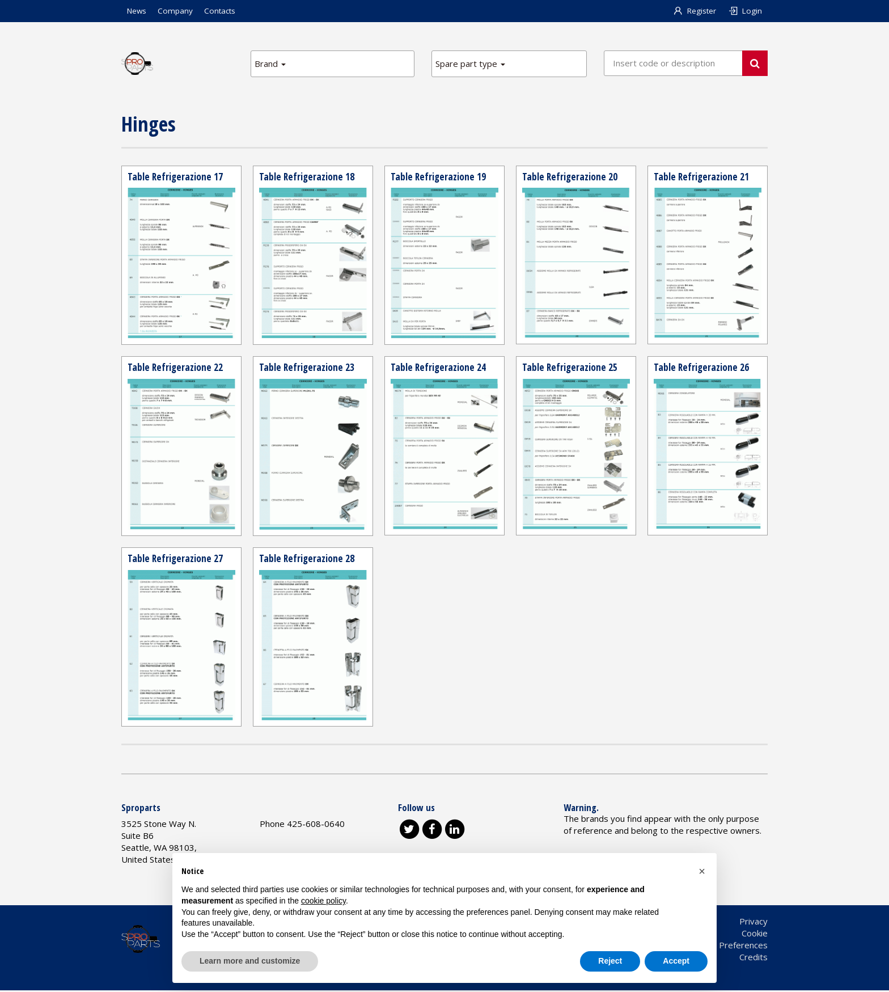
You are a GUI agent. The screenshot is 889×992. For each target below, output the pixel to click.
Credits (753, 958)
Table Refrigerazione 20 (570, 177)
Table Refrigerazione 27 (176, 560)
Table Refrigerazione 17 (176, 177)
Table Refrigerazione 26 (702, 368)
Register (695, 11)
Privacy (753, 922)
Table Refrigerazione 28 (307, 560)
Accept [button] (676, 960)
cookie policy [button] (323, 900)
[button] (702, 871)
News (136, 11)
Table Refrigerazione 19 (439, 177)
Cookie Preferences (729, 946)
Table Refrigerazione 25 (570, 368)
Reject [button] (610, 960)
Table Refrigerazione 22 (176, 368)
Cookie (755, 934)
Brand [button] (270, 63)
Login (744, 11)
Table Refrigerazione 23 (307, 368)
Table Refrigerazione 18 (307, 177)
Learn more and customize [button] (250, 960)
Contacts (219, 11)
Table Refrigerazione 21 (702, 177)
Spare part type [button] (470, 63)
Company (175, 11)
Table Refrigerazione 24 (439, 368)
